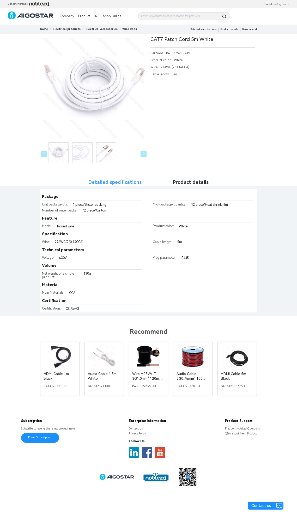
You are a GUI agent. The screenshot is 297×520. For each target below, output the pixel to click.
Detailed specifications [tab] (115, 182)
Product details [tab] (191, 182)
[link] (67, 29)
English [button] (283, 4)
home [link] (44, 29)
